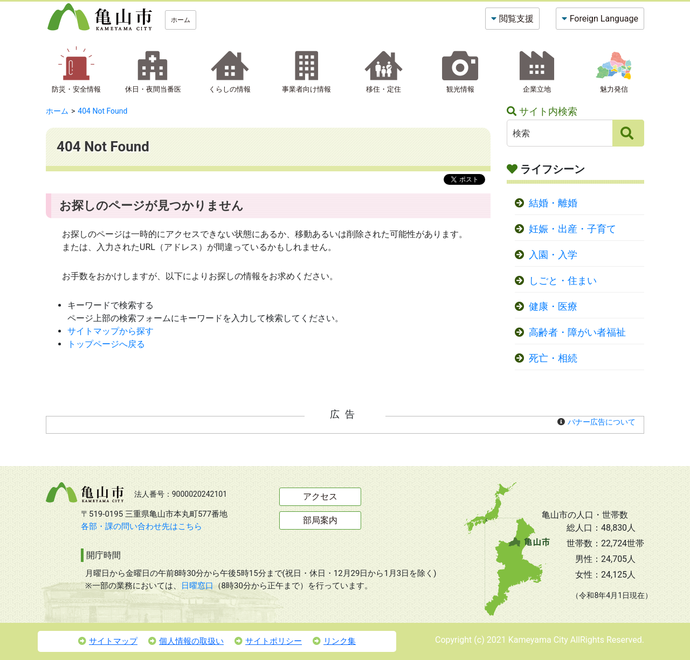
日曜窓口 (197, 585)
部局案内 (320, 520)
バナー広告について (602, 422)
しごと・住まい (563, 280)
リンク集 (334, 641)
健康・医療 (553, 306)
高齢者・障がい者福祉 (577, 332)
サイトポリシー (268, 641)
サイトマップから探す (110, 331)
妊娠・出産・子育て (572, 229)
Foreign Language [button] (604, 18)
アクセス (320, 496)
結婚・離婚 (553, 203)
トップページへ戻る (106, 344)
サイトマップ (107, 641)
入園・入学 (553, 254)
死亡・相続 (553, 358)
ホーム (180, 20)
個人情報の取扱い (186, 641)
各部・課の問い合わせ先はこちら (141, 526)
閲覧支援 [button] (516, 18)
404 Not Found (102, 111)
